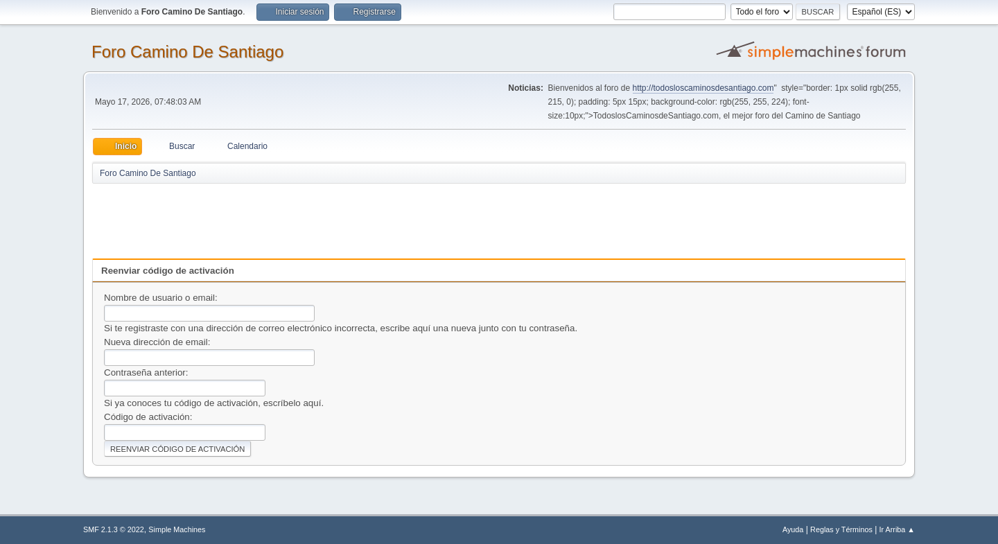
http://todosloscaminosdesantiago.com (703, 88)
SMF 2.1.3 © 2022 (113, 529)
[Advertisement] (336, 216)
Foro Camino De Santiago (187, 51)
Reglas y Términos (841, 529)
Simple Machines (176, 529)
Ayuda (792, 529)
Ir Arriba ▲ (897, 529)
